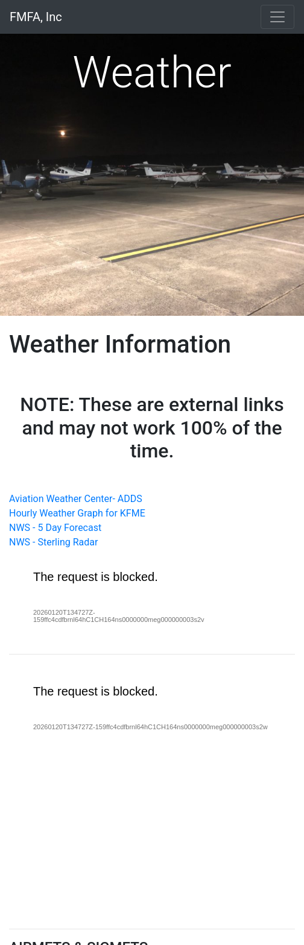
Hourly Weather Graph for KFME (77, 513)
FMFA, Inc (36, 17)
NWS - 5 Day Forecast (55, 527)
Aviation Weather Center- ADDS (75, 498)
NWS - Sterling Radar (53, 542)
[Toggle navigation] (277, 17)
